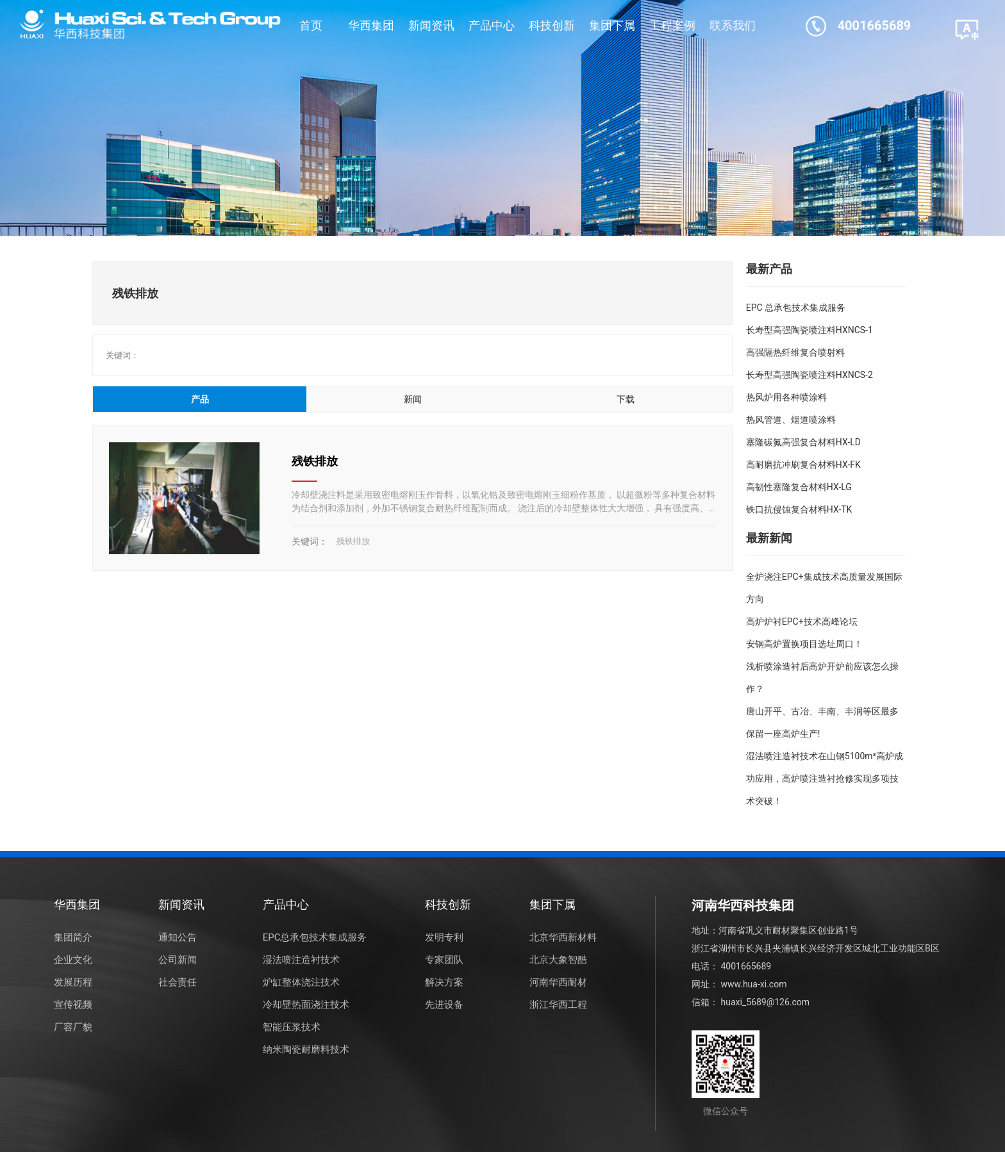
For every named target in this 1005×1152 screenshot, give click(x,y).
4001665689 (874, 25)
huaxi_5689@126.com (765, 1002)
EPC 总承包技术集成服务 (795, 307)
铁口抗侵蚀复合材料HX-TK (799, 509)
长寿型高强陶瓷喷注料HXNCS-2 (809, 375)
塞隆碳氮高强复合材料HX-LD (803, 442)
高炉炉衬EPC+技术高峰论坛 (802, 621)
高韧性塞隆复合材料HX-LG (799, 487)
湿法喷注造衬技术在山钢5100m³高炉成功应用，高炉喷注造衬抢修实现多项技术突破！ (824, 778)
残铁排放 (315, 461)
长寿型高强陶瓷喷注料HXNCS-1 (809, 330)
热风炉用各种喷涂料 (786, 397)
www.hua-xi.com (753, 984)
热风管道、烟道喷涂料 (791, 420)
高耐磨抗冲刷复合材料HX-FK (803, 464)
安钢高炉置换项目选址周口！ (804, 644)
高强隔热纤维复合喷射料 (795, 352)
